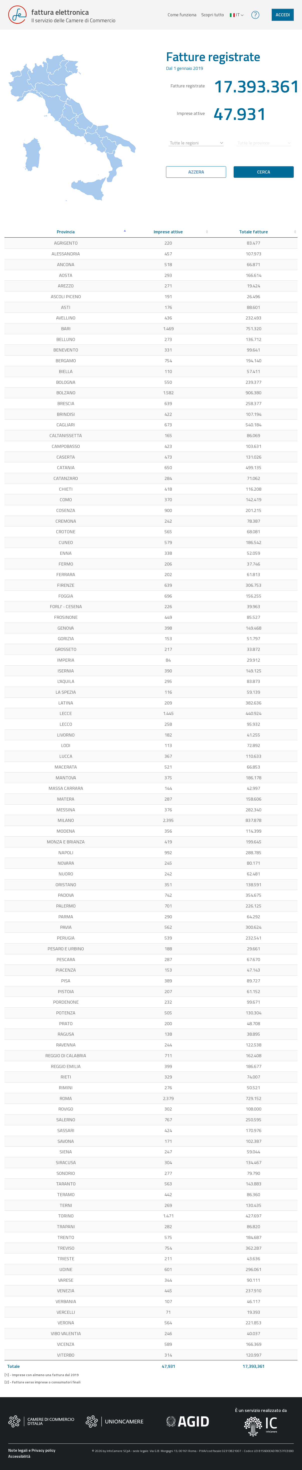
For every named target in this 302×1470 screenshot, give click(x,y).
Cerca (263, 174)
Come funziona (181, 16)
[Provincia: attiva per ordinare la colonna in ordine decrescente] (66, 234)
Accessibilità (19, 1458)
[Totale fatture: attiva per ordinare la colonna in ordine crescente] (253, 234)
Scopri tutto (212, 16)
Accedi (283, 16)
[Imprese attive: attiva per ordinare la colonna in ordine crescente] (168, 234)
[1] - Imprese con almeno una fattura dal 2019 (42, 1377)
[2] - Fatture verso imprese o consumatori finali (42, 1384)
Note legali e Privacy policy (31, 1452)
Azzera (196, 174)
